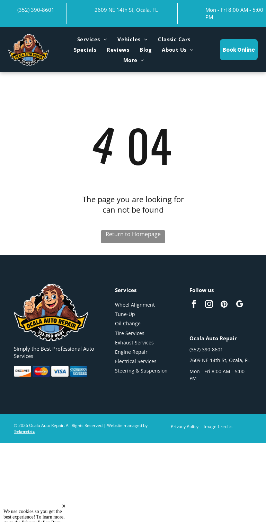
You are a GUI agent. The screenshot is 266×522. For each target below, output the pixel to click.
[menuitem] (92, 39)
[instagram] (209, 305)
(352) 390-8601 (35, 9)
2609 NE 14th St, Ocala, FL (126, 9)
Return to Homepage (133, 234)
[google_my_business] (239, 305)
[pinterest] (224, 305)
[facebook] (194, 305)
